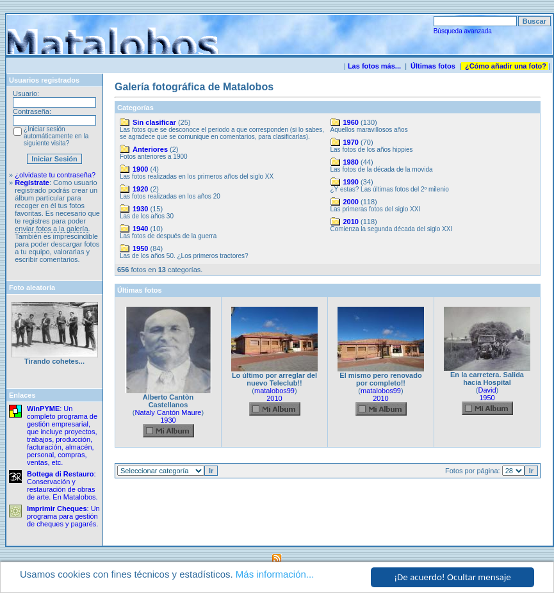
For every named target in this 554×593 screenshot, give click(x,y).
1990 (351, 182)
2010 (351, 221)
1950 (140, 248)
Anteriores (150, 149)
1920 (140, 189)
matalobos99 (274, 390)
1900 (140, 169)
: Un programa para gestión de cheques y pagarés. (63, 516)
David (487, 390)
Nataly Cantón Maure (168, 412)
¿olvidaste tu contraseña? (55, 175)
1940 (140, 228)
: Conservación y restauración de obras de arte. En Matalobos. (62, 485)
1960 (351, 122)
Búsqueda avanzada (463, 31)
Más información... (275, 574)
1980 (351, 162)
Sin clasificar (154, 122)
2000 (351, 202)
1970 (351, 142)
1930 (140, 209)
